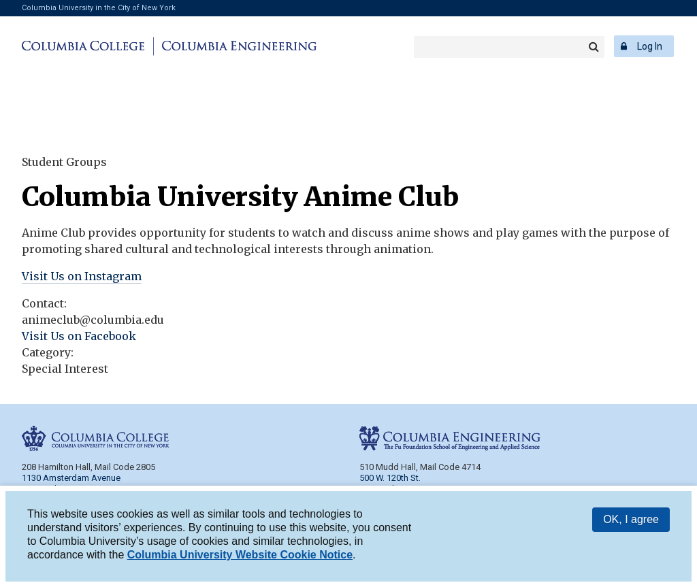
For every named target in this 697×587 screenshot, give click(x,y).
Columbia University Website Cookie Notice (240, 555)
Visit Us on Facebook (79, 336)
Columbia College (85, 46)
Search (593, 47)
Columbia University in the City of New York (99, 7)
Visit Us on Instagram (82, 276)
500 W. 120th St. (390, 478)
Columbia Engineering (237, 46)
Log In (649, 46)
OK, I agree (631, 520)
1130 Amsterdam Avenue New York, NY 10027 (71, 483)
